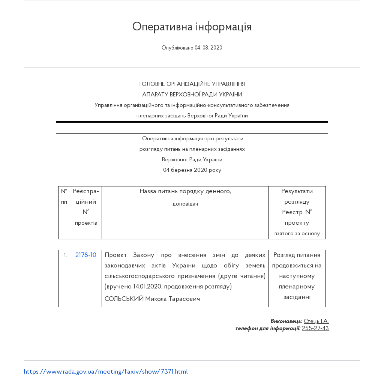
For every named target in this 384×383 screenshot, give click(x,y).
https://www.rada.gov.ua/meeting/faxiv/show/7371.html (106, 371)
